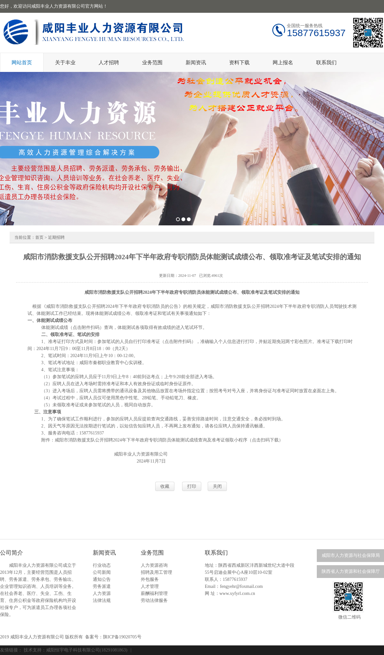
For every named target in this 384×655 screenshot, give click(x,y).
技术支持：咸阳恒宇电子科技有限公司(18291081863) (75, 650)
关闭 (217, 486)
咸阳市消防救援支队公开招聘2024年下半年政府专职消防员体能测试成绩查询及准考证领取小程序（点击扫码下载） (169, 440)
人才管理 (150, 586)
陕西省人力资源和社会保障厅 (351, 571)
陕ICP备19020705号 (122, 637)
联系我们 (326, 62)
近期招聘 (56, 237)
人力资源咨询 (154, 565)
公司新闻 (102, 572)
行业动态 (102, 565)
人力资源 (102, 593)
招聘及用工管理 (156, 572)
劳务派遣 (102, 586)
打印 (191, 486)
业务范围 (152, 62)
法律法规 (102, 600)
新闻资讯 (196, 62)
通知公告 (102, 579)
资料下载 (239, 62)
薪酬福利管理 (154, 593)
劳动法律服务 (154, 600)
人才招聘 (109, 62)
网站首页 (22, 62)
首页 (39, 237)
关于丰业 (65, 62)
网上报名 (283, 62)
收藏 (164, 486)
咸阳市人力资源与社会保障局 (351, 555)
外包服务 (150, 579)
